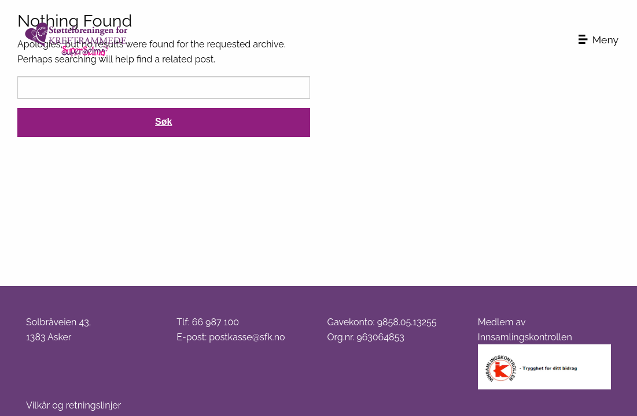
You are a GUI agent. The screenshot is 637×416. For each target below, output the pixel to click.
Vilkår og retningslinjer (73, 405)
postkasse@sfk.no (247, 337)
